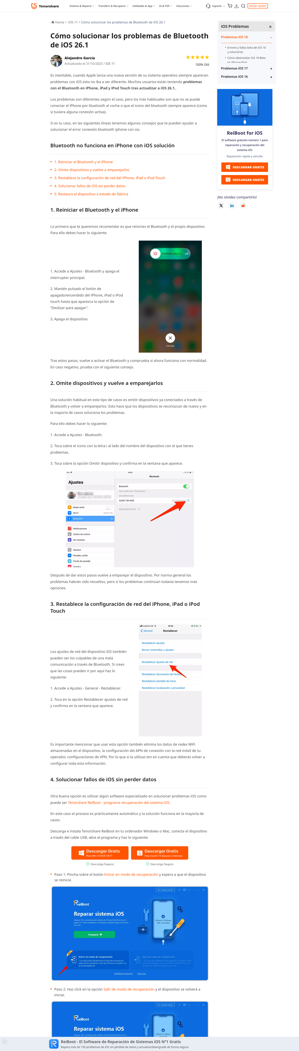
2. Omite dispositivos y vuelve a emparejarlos (91, 169)
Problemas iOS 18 (234, 37)
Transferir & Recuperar (112, 6)
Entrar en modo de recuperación (131, 874)
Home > (61, 22)
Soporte (214, 6)
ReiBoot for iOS (245, 132)
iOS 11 (110, 63)
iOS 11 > (74, 22)
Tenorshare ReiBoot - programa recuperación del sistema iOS (119, 802)
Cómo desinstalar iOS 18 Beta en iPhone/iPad (246, 60)
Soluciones (182, 6)
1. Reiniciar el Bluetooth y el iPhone (83, 161)
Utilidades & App (142, 6)
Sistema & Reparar (81, 6)
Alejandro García (80, 58)
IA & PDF (164, 6)
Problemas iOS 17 (234, 68)
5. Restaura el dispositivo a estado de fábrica (91, 194)
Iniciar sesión (257, 6)
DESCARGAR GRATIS (244, 167)
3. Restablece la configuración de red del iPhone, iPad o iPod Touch (109, 177)
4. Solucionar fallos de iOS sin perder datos (90, 186)
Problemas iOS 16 (234, 76)
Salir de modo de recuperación (128, 989)
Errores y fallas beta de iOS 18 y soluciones (246, 50)
